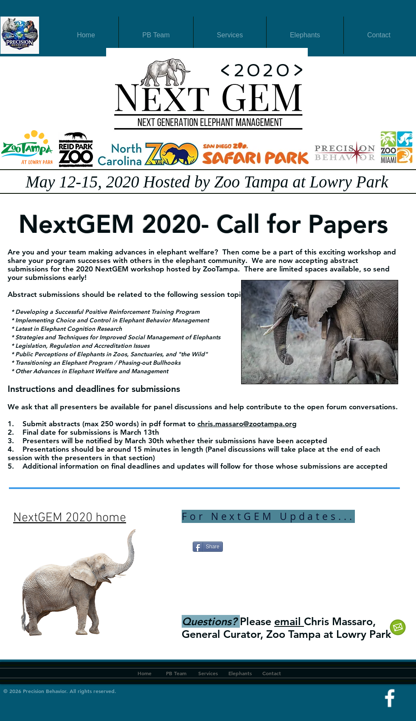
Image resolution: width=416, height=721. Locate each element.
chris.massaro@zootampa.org (247, 423)
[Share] (208, 547)
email (289, 621)
